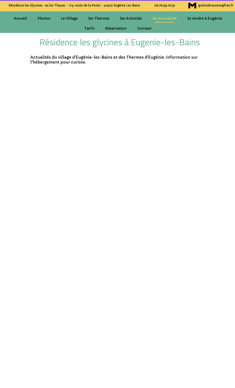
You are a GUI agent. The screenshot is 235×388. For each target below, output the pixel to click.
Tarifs (89, 28)
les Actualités (165, 18)
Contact (144, 28)
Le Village (69, 18)
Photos (44, 18)
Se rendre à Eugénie (204, 18)
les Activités (131, 18)
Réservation (116, 28)
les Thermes (98, 18)
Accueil (20, 18)
